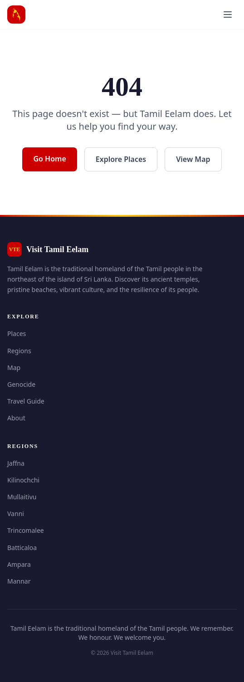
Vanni (15, 513)
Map (13, 367)
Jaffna (15, 463)
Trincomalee (25, 530)
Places (16, 333)
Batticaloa (22, 547)
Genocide (21, 384)
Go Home (49, 159)
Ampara (19, 564)
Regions (19, 350)
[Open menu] (228, 14)
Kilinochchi (23, 480)
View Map (193, 159)
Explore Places (121, 159)
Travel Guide (25, 401)
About (16, 418)
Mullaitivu (21, 496)
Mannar (19, 581)
